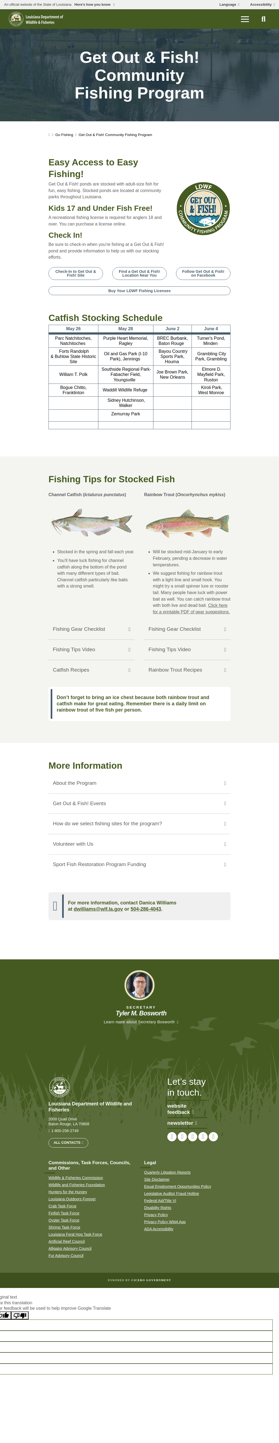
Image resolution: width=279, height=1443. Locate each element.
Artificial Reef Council (66, 1241)
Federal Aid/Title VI (160, 1200)
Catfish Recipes (71, 670)
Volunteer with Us (73, 844)
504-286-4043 (146, 909)
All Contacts (67, 1143)
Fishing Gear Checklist (79, 629)
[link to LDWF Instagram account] (192, 1137)
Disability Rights (157, 1208)
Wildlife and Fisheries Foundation (76, 1185)
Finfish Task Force (63, 1213)
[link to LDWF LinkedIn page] (213, 1137)
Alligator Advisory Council (70, 1248)
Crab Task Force (62, 1206)
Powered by (139, 1280)
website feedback (180, 1109)
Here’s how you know (92, 5)
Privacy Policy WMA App (165, 1222)
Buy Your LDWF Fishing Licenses (139, 291)
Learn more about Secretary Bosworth (139, 1022)
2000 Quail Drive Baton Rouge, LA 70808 (68, 1121)
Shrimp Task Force (64, 1227)
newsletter (182, 1123)
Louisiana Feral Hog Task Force (75, 1234)
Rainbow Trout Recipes (175, 670)
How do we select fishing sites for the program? (107, 824)
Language (228, 5)
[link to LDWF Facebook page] (172, 1137)
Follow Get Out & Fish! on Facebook (203, 273)
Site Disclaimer (156, 1179)
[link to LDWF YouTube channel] (203, 1137)
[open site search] (263, 19)
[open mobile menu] (245, 19)
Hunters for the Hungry (67, 1192)
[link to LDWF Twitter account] (182, 1137)
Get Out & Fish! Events (79, 803)
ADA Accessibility (158, 1229)
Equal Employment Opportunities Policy (177, 1186)
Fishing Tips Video (74, 649)
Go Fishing (64, 135)
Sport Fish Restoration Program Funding (99, 864)
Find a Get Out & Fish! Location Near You (139, 273)
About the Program (74, 783)
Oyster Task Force (63, 1220)
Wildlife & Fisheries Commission (75, 1178)
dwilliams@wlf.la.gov (98, 909)
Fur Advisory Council (65, 1255)
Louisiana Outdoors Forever (72, 1199)
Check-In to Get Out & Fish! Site (75, 273)
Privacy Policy (156, 1215)
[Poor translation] (20, 1316)
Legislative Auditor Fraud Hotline (171, 1193)
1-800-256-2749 (64, 1131)
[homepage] (36, 19)
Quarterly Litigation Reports (167, 1172)
